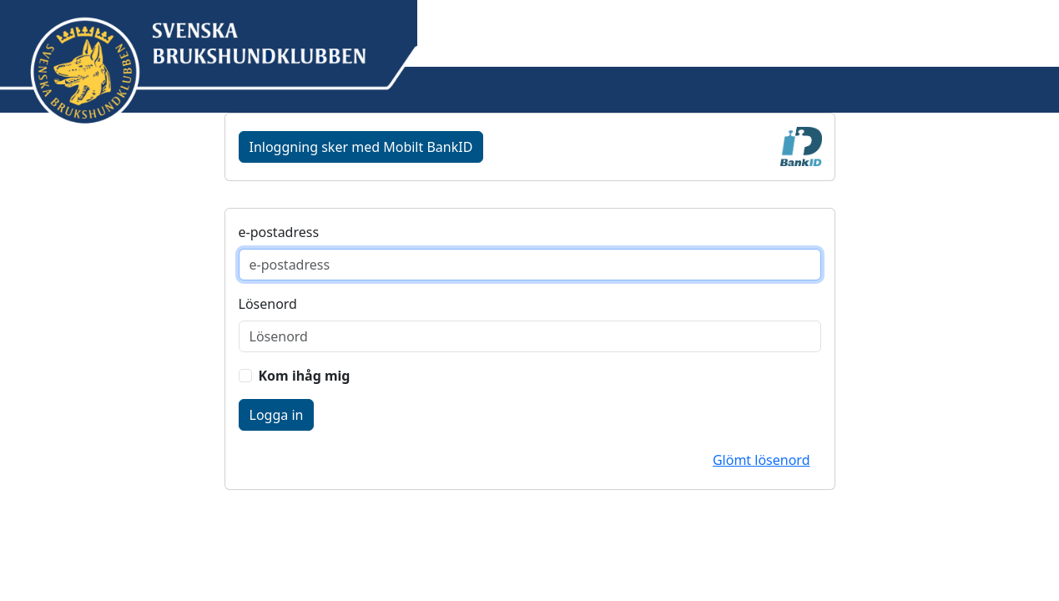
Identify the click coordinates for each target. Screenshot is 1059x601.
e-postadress (279, 232)
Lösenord (268, 304)
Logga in (277, 415)
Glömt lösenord (761, 460)
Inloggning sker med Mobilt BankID (361, 147)
